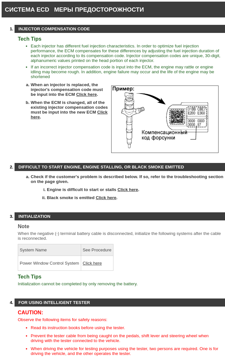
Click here (86, 94)
